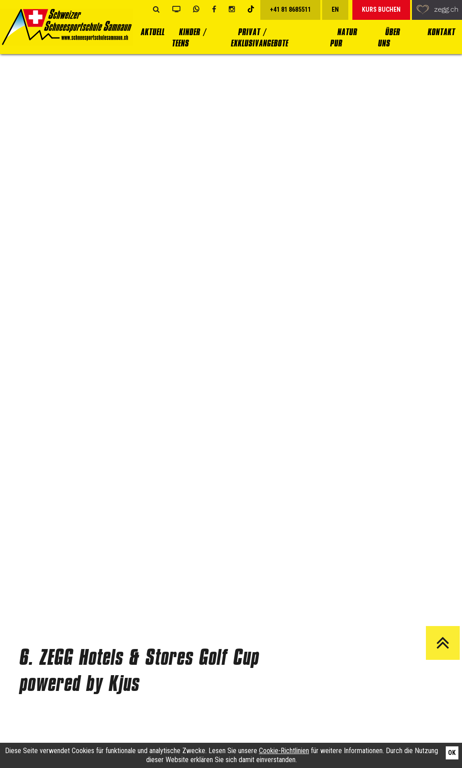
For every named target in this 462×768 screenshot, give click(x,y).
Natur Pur (343, 38)
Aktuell (152, 32)
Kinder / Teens (188, 38)
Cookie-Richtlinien (284, 750)
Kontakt (441, 32)
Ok (452, 752)
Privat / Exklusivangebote (259, 38)
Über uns (389, 38)
